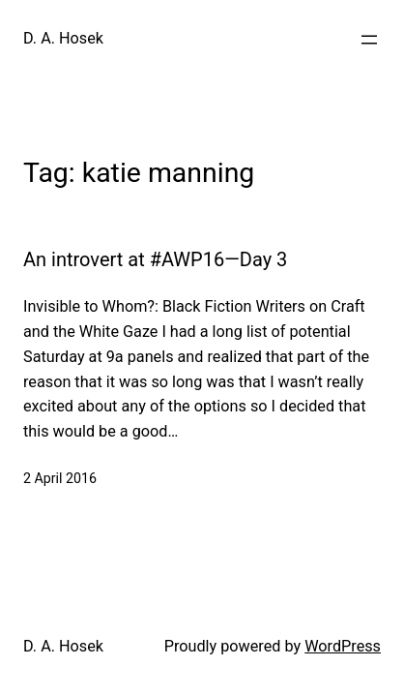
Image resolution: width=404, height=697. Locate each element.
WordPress (342, 646)
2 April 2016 (60, 478)
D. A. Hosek (63, 38)
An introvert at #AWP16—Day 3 (155, 259)
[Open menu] (369, 39)
